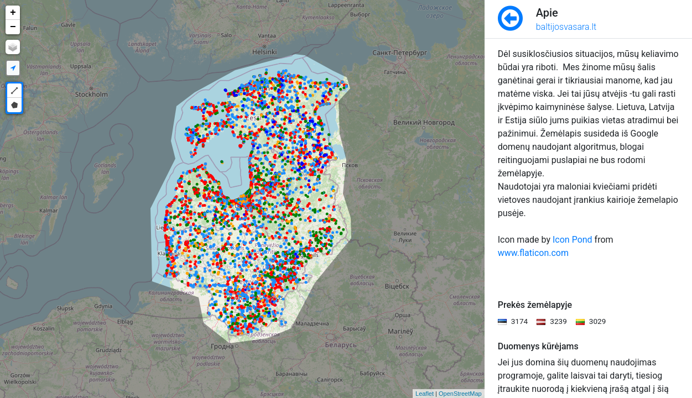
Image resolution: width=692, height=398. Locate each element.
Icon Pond (572, 239)
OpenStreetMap (460, 393)
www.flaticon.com (533, 253)
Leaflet (424, 393)
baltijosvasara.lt (566, 27)
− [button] (13, 27)
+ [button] (13, 12)
